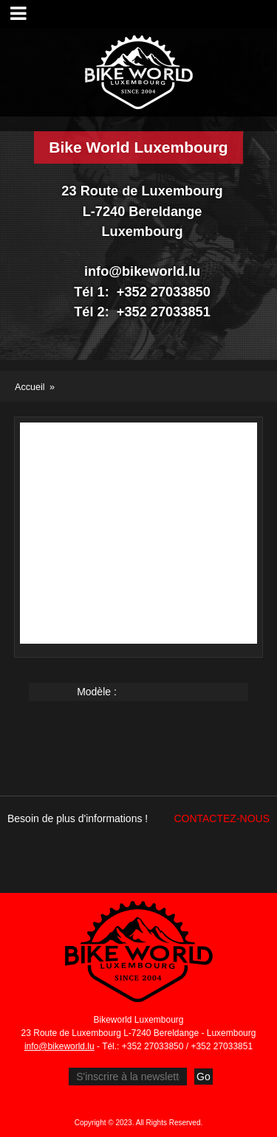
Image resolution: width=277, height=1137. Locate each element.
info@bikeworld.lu (59, 1046)
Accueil (30, 387)
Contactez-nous (222, 818)
